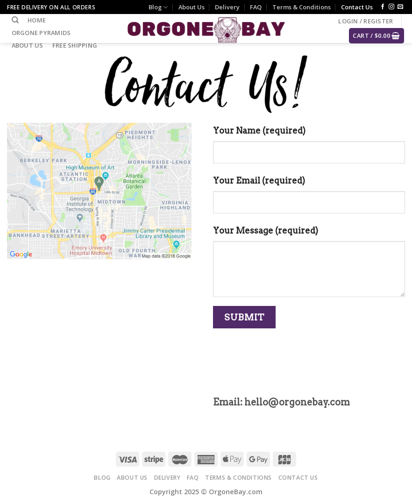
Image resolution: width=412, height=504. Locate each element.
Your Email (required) (259, 180)
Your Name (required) (259, 130)
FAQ (256, 7)
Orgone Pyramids (41, 32)
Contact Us (357, 7)
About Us (191, 7)
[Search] (15, 20)
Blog (158, 7)
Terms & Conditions (301, 7)
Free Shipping (74, 45)
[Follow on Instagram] (391, 7)
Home (37, 20)
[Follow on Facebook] (382, 7)
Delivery (227, 7)
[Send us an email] (400, 7)
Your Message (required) (265, 230)
